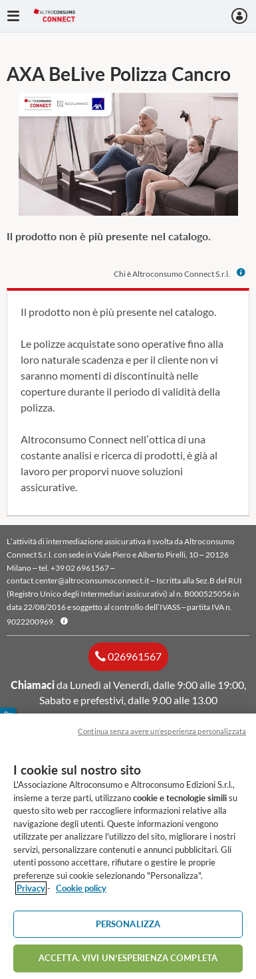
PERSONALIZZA (128, 924)
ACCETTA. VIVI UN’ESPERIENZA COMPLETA (128, 957)
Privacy (31, 888)
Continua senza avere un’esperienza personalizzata (162, 731)
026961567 (134, 656)
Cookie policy (81, 888)
